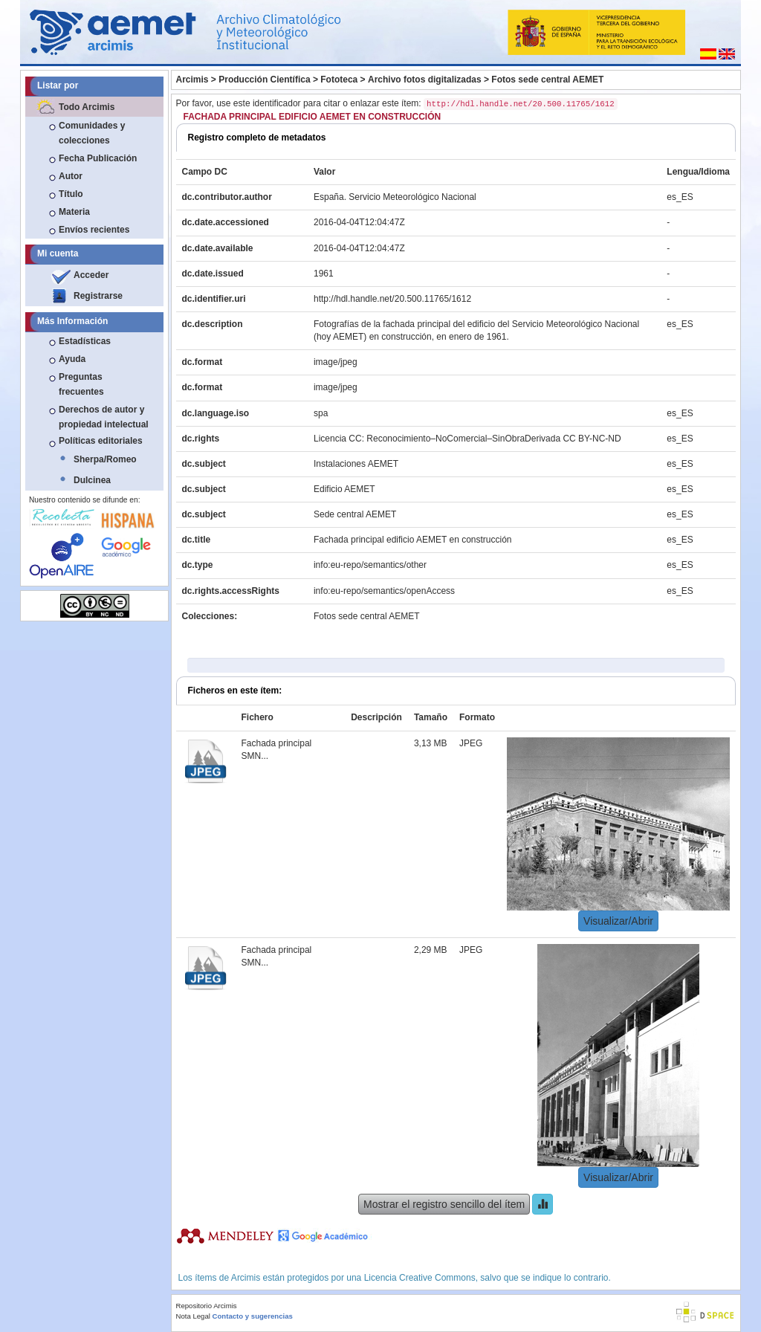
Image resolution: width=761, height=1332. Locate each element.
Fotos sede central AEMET (547, 79)
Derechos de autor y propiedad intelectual (104, 417)
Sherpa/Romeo (105, 459)
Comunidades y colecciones (92, 133)
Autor (70, 176)
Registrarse (98, 296)
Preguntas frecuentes (81, 384)
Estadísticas (85, 341)
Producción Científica (264, 79)
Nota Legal (193, 1316)
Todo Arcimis (86, 107)
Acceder (91, 275)
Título (71, 194)
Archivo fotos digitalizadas (425, 79)
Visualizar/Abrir (618, 921)
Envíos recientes (94, 229)
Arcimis (192, 79)
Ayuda (72, 359)
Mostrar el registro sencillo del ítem (444, 1204)
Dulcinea (92, 480)
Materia (74, 212)
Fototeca (338, 79)
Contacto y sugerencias (253, 1316)
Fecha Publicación (98, 158)
